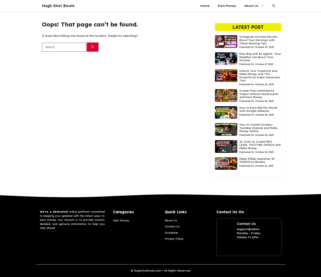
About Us (256, 5)
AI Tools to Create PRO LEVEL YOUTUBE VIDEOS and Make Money (260, 145)
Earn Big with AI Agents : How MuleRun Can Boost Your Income (260, 57)
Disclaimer (171, 232)
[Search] (93, 47)
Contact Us (172, 226)
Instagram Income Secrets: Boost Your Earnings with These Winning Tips (258, 40)
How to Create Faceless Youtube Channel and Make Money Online (258, 128)
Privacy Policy (174, 238)
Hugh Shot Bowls (58, 5)
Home (205, 6)
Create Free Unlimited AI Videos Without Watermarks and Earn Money (259, 94)
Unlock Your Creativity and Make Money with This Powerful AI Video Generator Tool (259, 75)
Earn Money (227, 6)
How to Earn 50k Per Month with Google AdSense (258, 109)
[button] (273, 5)
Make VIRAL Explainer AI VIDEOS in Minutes (257, 160)
